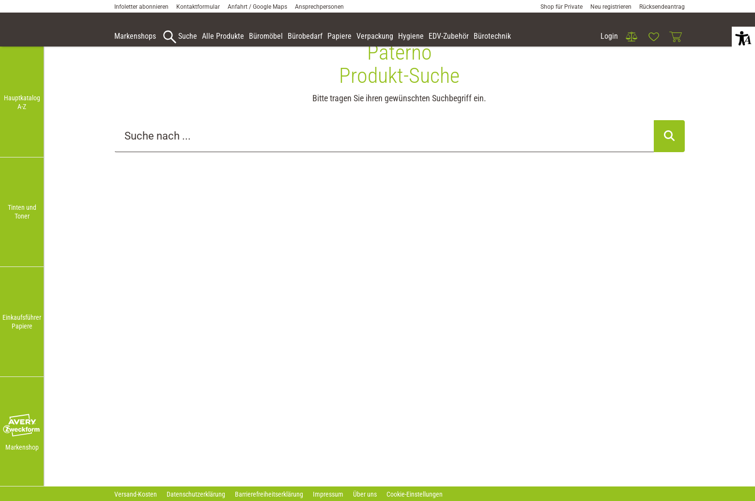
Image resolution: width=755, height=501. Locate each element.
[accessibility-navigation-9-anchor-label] (135, 37)
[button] (22, 425)
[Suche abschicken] (669, 153)
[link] (631, 37)
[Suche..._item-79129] (384, 153)
